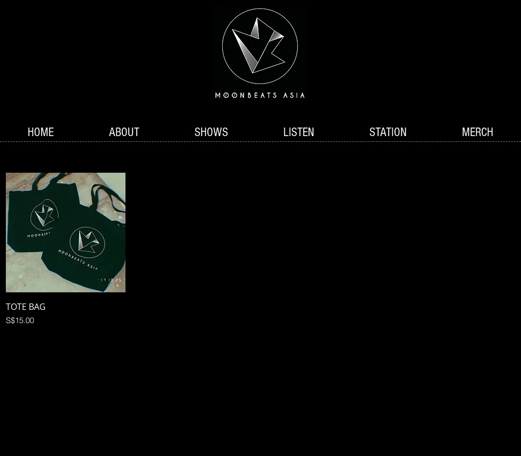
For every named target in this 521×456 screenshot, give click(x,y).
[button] (211, 132)
